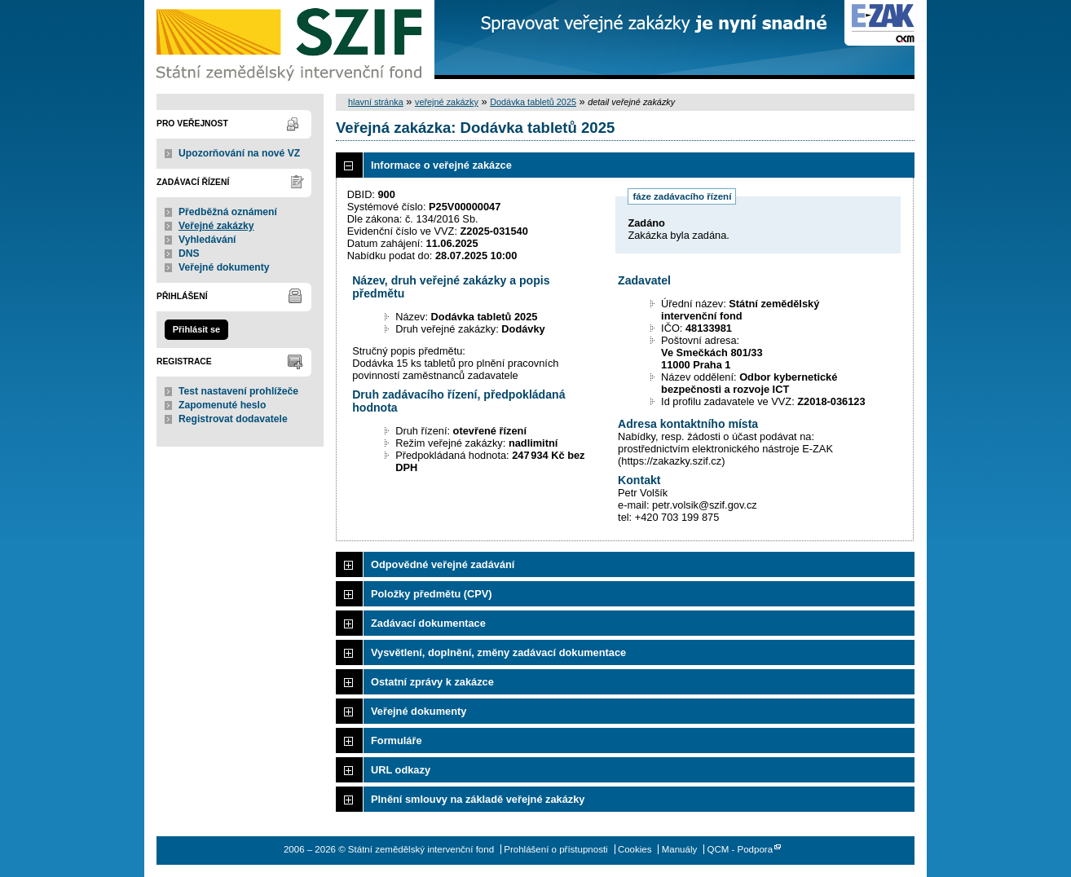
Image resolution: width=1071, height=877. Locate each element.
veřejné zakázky (446, 102)
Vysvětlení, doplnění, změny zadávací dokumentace (498, 652)
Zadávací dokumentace (428, 623)
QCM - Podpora (740, 849)
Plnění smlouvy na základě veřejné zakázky (477, 799)
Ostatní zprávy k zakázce (432, 682)
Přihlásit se (196, 329)
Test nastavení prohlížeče (238, 391)
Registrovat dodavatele (233, 419)
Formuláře (396, 740)
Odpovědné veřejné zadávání (442, 564)
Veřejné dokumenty (223, 267)
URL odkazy (400, 770)
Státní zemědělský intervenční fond (291, 41)
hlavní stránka (375, 102)
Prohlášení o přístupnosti (555, 849)
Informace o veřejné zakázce (441, 165)
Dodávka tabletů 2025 (533, 102)
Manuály (680, 849)
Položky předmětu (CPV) (431, 594)
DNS (189, 253)
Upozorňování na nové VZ (239, 153)
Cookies (635, 849)
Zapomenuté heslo (222, 405)
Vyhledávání (207, 239)
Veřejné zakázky (216, 225)
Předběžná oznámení (227, 212)
